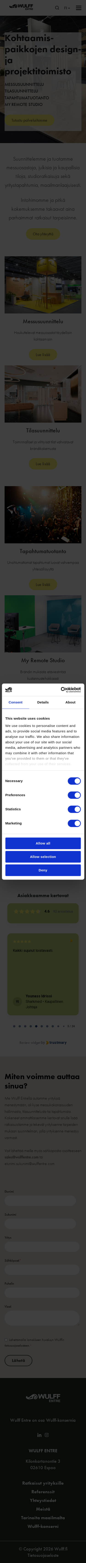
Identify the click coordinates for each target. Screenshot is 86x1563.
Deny (43, 870)
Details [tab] (43, 702)
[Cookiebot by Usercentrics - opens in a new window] (61, 690)
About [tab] (70, 702)
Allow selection (43, 857)
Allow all (43, 843)
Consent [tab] (15, 702)
